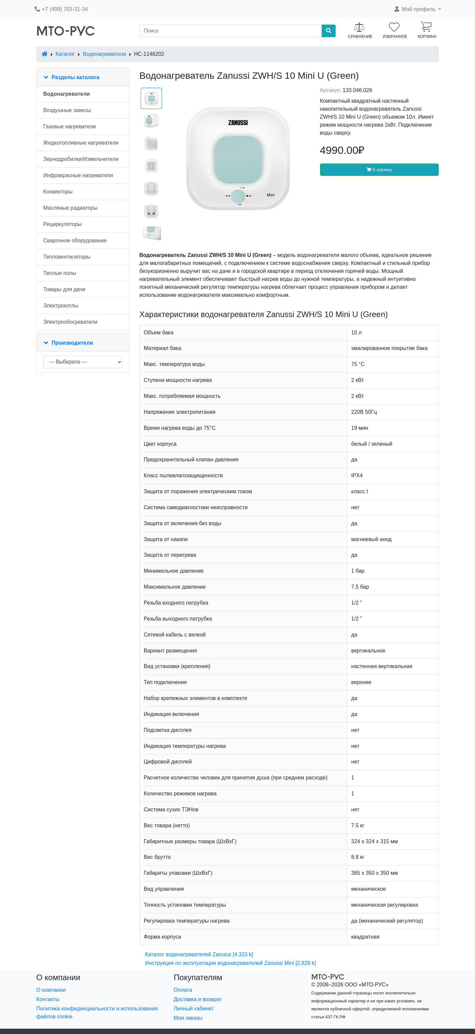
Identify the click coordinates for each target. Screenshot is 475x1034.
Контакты (47, 999)
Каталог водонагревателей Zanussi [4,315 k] (199, 954)
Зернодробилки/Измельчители (80, 159)
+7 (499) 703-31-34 (61, 9)
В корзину (379, 169)
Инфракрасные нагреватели (78, 175)
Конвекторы (58, 191)
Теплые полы (59, 273)
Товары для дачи (64, 289)
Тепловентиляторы (66, 257)
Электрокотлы (60, 305)
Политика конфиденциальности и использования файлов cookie (97, 1012)
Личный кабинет (194, 1008)
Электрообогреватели (70, 322)
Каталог (65, 54)
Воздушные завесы (67, 110)
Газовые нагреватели (69, 126)
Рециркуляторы (62, 224)
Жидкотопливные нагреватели (80, 143)
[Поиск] (230, 31)
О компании (51, 990)
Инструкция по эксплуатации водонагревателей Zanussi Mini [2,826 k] (230, 963)
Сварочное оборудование (75, 240)
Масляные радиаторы (70, 208)
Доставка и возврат (198, 999)
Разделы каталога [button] (75, 77)
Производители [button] (72, 343)
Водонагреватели (104, 54)
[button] (417, 9)
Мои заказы (188, 1018)
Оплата (183, 990)
